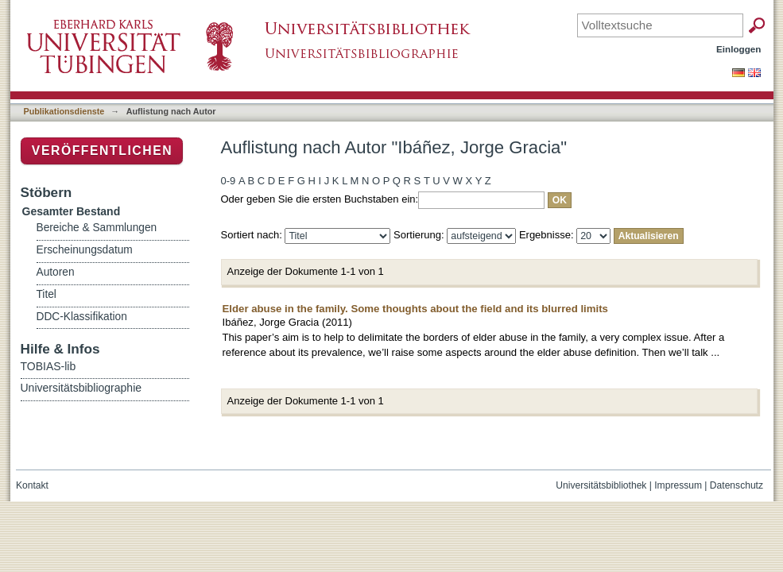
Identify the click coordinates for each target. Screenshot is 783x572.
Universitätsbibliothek (601, 485)
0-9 (228, 181)
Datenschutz (736, 485)
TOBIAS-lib (48, 366)
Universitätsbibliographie (81, 387)
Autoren (56, 272)
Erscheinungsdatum (85, 250)
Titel (46, 294)
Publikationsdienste (64, 111)
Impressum (678, 485)
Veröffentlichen (102, 150)
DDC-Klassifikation (82, 317)
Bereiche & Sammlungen (97, 228)
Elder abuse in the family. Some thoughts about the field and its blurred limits (415, 309)
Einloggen (739, 49)
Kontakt (32, 485)
